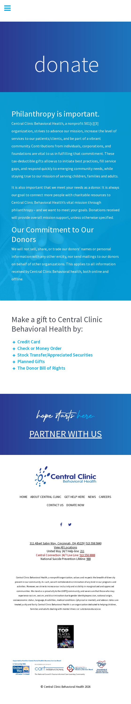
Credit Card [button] (26, 342)
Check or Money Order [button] (37, 348)
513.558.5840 (93, 543)
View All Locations (65, 547)
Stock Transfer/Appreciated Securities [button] (52, 355)
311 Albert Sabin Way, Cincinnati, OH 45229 (57, 543)
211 (82, 551)
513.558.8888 (87, 555)
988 (88, 559)
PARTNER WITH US (65, 434)
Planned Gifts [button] (28, 361)
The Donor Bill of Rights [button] (38, 368)
